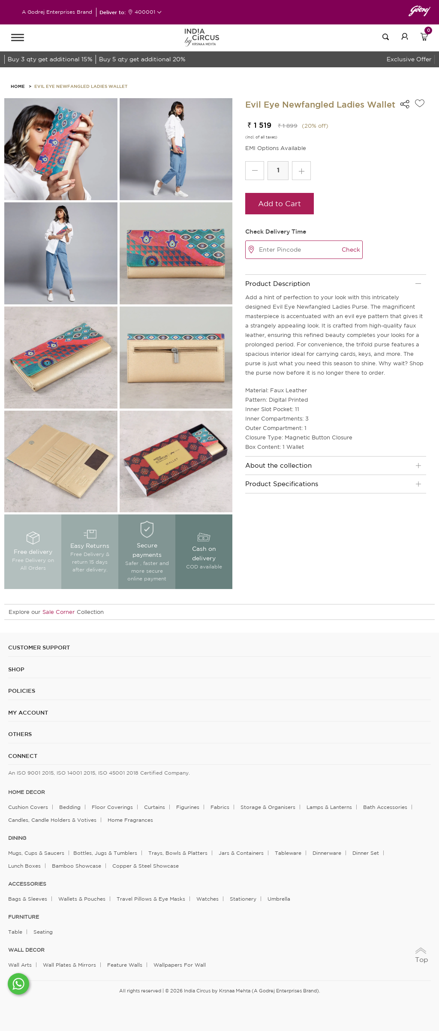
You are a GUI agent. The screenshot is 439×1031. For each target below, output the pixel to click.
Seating (43, 931)
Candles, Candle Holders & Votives (52, 820)
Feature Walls (124, 964)
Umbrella (279, 898)
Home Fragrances (130, 820)
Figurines (187, 807)
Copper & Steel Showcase (145, 865)
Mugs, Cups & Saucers (36, 853)
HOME (18, 86)
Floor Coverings (112, 807)
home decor (26, 792)
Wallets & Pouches (81, 898)
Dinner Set (365, 853)
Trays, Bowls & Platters (177, 853)
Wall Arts (20, 964)
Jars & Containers (241, 853)
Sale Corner (58, 612)
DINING (17, 838)
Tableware (288, 853)
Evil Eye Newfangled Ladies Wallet (80, 86)
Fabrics (219, 807)
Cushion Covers (28, 807)
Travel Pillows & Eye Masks (151, 898)
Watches (207, 898)
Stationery (243, 898)
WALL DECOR (26, 950)
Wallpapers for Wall (179, 964)
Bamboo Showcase (76, 865)
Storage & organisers (268, 807)
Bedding (70, 807)
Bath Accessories (385, 807)
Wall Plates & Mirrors (69, 964)
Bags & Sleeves (27, 898)
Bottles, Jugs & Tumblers (105, 853)
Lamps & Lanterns (329, 807)
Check (351, 249)
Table (15, 931)
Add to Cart (279, 203)
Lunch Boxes (24, 865)
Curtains (154, 807)
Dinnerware (327, 853)
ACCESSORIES (27, 884)
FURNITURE (23, 917)
